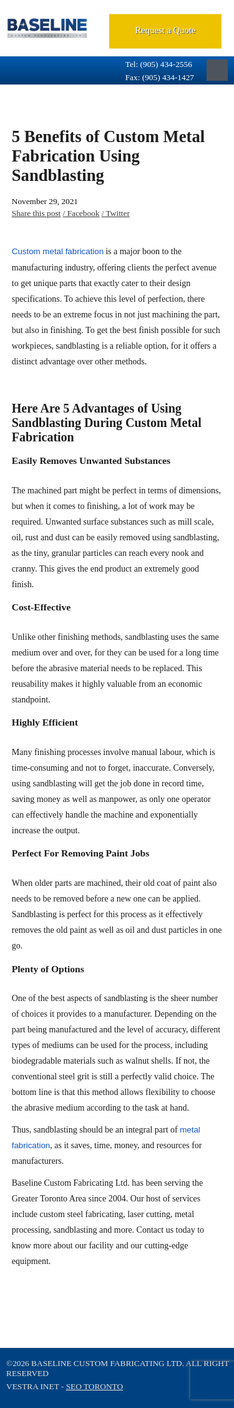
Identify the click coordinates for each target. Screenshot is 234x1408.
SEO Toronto (94, 1386)
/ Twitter (116, 213)
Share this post (36, 213)
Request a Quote (165, 30)
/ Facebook (81, 213)
